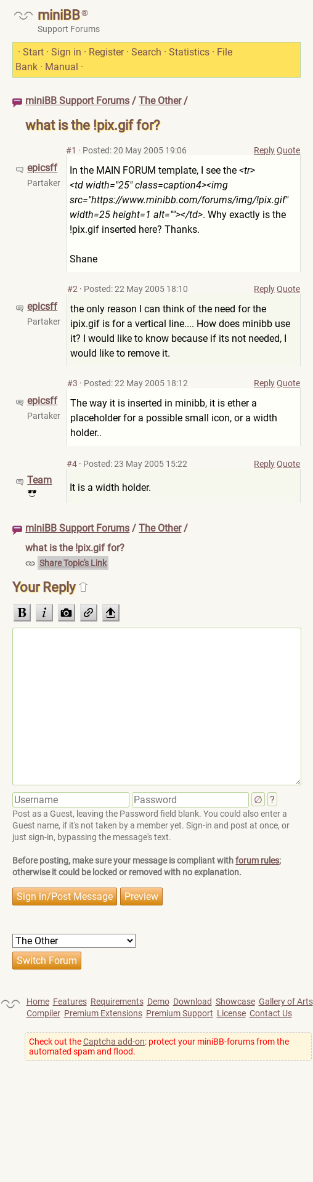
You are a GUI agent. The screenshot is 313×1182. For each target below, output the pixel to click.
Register (106, 52)
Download (192, 1001)
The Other (160, 101)
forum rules (257, 860)
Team (39, 480)
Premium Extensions (103, 1013)
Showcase (235, 1001)
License (231, 1013)
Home (37, 1001)
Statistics (189, 52)
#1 (71, 150)
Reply (264, 150)
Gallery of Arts (286, 1001)
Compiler (43, 1013)
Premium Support (179, 1013)
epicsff (42, 168)
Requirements (117, 1001)
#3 (72, 383)
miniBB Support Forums (77, 101)
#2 (72, 289)
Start (33, 52)
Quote (288, 150)
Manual (61, 67)
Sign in (66, 52)
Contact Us (271, 1013)
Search (146, 52)
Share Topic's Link (73, 563)
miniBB (59, 15)
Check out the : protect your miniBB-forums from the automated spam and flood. (159, 1046)
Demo (158, 1001)
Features (70, 1001)
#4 (72, 464)
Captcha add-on (114, 1041)
